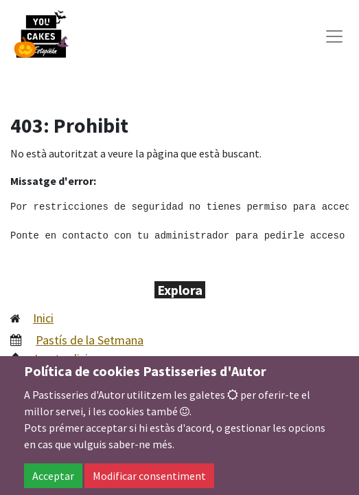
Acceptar (53, 476)
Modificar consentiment (149, 476)
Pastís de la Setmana (89, 340)
